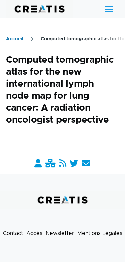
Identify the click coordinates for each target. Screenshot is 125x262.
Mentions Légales (99, 233)
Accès (34, 233)
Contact (13, 233)
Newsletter (60, 233)
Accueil (14, 39)
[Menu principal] (109, 9)
